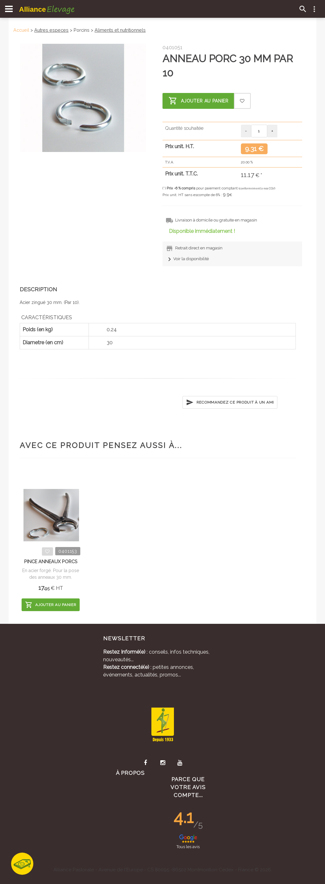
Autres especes (51, 30)
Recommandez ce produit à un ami (230, 402)
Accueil (21, 30)
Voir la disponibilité (187, 258)
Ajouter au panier (199, 100)
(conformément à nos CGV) (257, 188)
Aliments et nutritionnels (120, 30)
